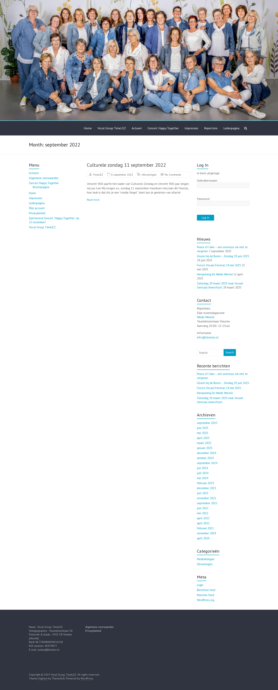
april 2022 (203, 518)
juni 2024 (202, 473)
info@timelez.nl (208, 337)
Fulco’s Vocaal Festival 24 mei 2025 (219, 265)
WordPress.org (205, 600)
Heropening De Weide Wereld (215, 274)
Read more (93, 199)
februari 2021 (205, 528)
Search (229, 352)
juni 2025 (202, 428)
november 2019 (206, 533)
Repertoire (211, 128)
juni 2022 (202, 508)
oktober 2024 (205, 458)
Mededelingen (205, 559)
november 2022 (206, 498)
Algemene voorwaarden (43, 178)
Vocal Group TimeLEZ (111, 128)
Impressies (191, 128)
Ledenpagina (231, 128)
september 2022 (207, 503)
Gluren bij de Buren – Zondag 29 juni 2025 (223, 256)
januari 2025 (204, 448)
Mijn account (37, 208)
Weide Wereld (205, 317)
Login (200, 585)
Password (203, 199)
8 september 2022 (122, 174)
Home (88, 128)
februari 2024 (205, 483)
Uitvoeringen (149, 174)
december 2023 (206, 488)
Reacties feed (205, 595)
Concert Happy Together (163, 128)
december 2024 (206, 453)
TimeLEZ (98, 174)
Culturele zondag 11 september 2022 (126, 165)
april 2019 (203, 538)
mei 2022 (202, 513)
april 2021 (203, 523)
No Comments (173, 174)
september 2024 (207, 463)
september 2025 (207, 423)
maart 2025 (204, 443)
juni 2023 (202, 493)
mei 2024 (202, 478)
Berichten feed (206, 590)
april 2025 (203, 438)
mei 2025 (202, 433)
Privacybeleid (37, 213)
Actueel (137, 128)
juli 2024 (202, 468)
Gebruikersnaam (207, 180)
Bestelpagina (41, 187)
